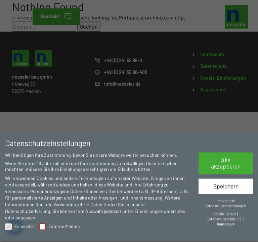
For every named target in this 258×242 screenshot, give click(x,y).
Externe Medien (59, 224)
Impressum (226, 221)
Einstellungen (148, 208)
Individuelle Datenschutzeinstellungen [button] (225, 201)
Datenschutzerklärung (27, 208)
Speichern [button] (226, 184)
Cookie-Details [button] (224, 211)
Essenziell (20, 224)
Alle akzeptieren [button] (226, 161)
